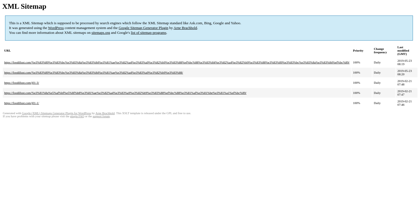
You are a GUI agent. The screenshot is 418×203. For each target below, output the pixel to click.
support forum (101, 116)
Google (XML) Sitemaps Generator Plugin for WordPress (56, 113)
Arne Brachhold (185, 28)
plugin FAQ (77, 116)
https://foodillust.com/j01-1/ (21, 103)
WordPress (56, 28)
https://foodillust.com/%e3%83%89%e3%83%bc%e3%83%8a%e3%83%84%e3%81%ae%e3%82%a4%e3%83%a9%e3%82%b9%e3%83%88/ (93, 72)
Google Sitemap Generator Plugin (143, 28)
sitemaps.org (100, 32)
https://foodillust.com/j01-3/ (21, 82)
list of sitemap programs (148, 32)
